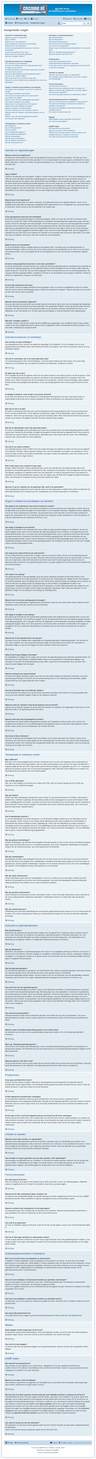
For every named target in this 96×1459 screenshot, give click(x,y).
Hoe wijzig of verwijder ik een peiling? (17, 102)
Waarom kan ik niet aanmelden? (16, 46)
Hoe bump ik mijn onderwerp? (15, 118)
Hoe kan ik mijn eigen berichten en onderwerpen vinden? (68, 94)
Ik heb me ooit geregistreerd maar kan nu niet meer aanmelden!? (22, 49)
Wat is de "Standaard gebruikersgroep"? (62, 52)
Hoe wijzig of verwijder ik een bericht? (17, 93)
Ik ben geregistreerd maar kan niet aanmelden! (20, 44)
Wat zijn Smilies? (10, 130)
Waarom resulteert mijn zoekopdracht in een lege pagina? (68, 90)
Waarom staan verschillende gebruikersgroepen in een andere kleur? (69, 49)
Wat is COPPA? (10, 39)
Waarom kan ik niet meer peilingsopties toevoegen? (22, 100)
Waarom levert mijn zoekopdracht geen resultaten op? (67, 88)
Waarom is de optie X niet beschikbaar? (62, 130)
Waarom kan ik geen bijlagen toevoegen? (19, 106)
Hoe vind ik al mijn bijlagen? (58, 121)
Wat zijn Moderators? (56, 39)
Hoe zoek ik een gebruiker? (58, 92)
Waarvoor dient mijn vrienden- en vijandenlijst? (64, 75)
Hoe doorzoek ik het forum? (58, 86)
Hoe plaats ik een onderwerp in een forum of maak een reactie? (23, 90)
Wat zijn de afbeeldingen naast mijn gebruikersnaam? (23, 74)
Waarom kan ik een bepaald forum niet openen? (21, 104)
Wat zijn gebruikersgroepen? (58, 42)
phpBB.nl (56, 1450)
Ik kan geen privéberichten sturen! (60, 61)
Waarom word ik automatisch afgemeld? (18, 54)
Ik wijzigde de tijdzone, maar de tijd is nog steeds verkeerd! (24, 69)
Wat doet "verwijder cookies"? (15, 56)
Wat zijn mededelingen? (13, 136)
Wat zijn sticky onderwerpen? (15, 138)
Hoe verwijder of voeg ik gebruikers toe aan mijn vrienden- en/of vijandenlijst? (68, 78)
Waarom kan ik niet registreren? (15, 42)
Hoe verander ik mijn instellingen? (16, 63)
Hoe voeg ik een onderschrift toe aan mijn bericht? (22, 96)
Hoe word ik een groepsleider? (59, 46)
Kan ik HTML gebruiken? (13, 128)
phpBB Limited (10, 1368)
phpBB (41, 1447)
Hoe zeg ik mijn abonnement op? (60, 112)
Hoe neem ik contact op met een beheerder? (64, 137)
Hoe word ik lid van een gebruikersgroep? (63, 44)
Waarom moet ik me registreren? (16, 37)
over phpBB (17, 1370)
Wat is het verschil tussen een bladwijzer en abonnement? (68, 101)
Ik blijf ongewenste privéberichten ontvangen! (64, 63)
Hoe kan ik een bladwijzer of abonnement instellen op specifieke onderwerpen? (66, 105)
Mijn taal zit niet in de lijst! (13, 72)
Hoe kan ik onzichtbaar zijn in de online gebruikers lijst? (23, 65)
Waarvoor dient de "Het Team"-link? (61, 54)
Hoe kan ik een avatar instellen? (16, 76)
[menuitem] (87, 18)
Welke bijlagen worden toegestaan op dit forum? (65, 119)
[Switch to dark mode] (59, 23)
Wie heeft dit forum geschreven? (59, 128)
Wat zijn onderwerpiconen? (14, 142)
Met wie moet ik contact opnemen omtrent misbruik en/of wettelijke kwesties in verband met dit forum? (67, 133)
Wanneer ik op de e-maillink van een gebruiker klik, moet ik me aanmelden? (26, 81)
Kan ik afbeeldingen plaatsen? (15, 132)
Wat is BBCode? (10, 126)
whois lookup (66, 1399)
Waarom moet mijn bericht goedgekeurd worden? (21, 116)
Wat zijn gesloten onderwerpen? (16, 140)
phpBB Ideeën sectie (34, 1385)
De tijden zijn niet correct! (13, 67)
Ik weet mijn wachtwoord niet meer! (17, 52)
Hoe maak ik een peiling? (13, 98)
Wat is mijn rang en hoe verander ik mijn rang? (20, 78)
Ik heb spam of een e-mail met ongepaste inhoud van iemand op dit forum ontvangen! (69, 66)
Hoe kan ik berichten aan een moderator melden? (21, 110)
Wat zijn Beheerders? (56, 37)
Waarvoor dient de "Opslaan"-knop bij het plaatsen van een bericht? (24, 113)
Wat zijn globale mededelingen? (15, 134)
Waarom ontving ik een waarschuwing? (18, 108)
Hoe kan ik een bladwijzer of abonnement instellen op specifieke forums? (66, 109)
